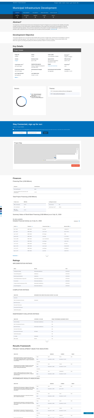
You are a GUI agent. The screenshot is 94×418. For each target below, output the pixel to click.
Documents (35, 12)
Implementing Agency (36, 64)
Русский (74, 2)
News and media (44, 12)
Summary (17, 12)
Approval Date (51, 59)
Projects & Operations (22, 2)
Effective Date (67, 59)
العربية (71, 2)
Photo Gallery (53, 12)
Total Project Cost (19, 64)
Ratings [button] (44, 16)
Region (49, 64)
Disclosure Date (34, 59)
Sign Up (45, 132)
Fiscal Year (67, 64)
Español (63, 2)
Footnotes (15, 255)
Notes (16, 77)
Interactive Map (75, 165)
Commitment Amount (19, 69)
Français (67, 2)
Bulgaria (16, 60)
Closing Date (67, 69)
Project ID (17, 54)
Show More (54, 29)
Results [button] (53, 16)
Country (16, 59)
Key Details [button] (26, 16)
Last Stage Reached (19, 73)
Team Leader (51, 54)
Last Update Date (35, 73)
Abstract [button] (17, 16)
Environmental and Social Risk (54, 69)
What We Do (15, 2)
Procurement (26, 12)
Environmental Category (36, 69)
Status (32, 54)
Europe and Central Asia (52, 65)
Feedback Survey (88, 413)
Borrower (66, 55)
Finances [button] (35, 16)
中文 (77, 2)
